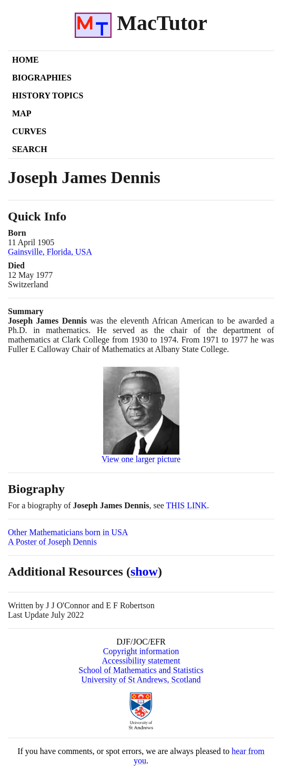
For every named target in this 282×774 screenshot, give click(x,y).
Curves (29, 131)
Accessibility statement (141, 660)
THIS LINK (186, 505)
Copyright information (141, 651)
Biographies (42, 77)
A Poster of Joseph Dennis (52, 541)
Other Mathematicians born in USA (68, 532)
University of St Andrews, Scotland (140, 679)
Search (29, 149)
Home (25, 59)
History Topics (47, 95)
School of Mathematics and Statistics (140, 670)
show (144, 571)
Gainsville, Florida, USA (50, 251)
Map (21, 113)
